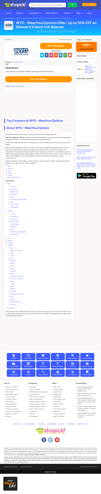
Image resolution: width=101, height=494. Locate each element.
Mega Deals (57, 431)
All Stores (8, 436)
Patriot (12, 277)
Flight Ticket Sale (58, 436)
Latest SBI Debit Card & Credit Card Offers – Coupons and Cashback (86, 435)
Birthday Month (15, 306)
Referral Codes (58, 409)
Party (12, 252)
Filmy (12, 262)
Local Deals (33, 431)
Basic (12, 206)
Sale (79, 13)
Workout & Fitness (16, 254)
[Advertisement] (38, 108)
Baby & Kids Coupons (36, 419)
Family (10, 177)
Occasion (13, 295)
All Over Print (14, 208)
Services (32, 434)
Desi (11, 257)
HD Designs (14, 211)
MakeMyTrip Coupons (12, 414)
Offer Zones (57, 407)
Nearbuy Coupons (11, 424)
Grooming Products (14, 181)
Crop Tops (13, 223)
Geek (12, 272)
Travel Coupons (34, 414)
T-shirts (13, 191)
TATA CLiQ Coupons (12, 409)
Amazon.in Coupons (12, 407)
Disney (12, 270)
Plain (11, 300)
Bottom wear (14, 196)
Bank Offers (52, 13)
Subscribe (52, 444)
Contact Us (82, 444)
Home (8, 13)
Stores (20, 13)
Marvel (12, 267)
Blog (89, 13)
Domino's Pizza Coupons (13, 431)
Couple (10, 179)
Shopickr (13, 90)
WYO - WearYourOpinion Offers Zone (70, 31)
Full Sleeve (13, 198)
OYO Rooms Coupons (12, 429)
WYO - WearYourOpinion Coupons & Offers (44, 31)
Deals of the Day (58, 424)
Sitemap (70, 444)
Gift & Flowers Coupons (37, 429)
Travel (12, 260)
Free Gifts (56, 427)
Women (10, 172)
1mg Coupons (10, 422)
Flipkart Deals (10, 412)
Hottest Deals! (89, 4)
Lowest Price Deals (59, 434)
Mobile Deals (57, 417)
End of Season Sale (59, 419)
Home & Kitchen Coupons (37, 424)
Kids (9, 174)
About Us (17, 444)
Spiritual (13, 275)
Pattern (12, 303)
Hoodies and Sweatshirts (18, 203)
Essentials (11, 312)
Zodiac (12, 288)
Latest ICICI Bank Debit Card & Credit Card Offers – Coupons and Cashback (86, 429)
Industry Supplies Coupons (38, 427)
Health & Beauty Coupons (37, 422)
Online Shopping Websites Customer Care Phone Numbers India (85, 151)
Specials (13, 308)
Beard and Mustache (17, 298)
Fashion (20, 64)
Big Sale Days (57, 414)
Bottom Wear (14, 225)
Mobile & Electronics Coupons (39, 412)
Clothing (14, 64)
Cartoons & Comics (16, 280)
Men (9, 170)
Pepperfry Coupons (11, 434)
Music (12, 285)
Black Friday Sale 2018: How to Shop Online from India (86, 158)
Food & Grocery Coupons (37, 417)
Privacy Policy (26, 487)
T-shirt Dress (14, 228)
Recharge (33, 407)
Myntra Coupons (11, 427)
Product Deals (57, 412)
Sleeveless (14, 193)
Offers (67, 13)
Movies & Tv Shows (16, 283)
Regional (13, 265)
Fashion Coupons (35, 409)
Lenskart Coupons (11, 419)
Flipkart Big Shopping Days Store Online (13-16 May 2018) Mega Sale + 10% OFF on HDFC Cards (86, 165)
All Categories (34, 436)
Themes (10, 249)
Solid (12, 290)
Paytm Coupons (10, 417)
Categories (35, 13)
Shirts (12, 201)
